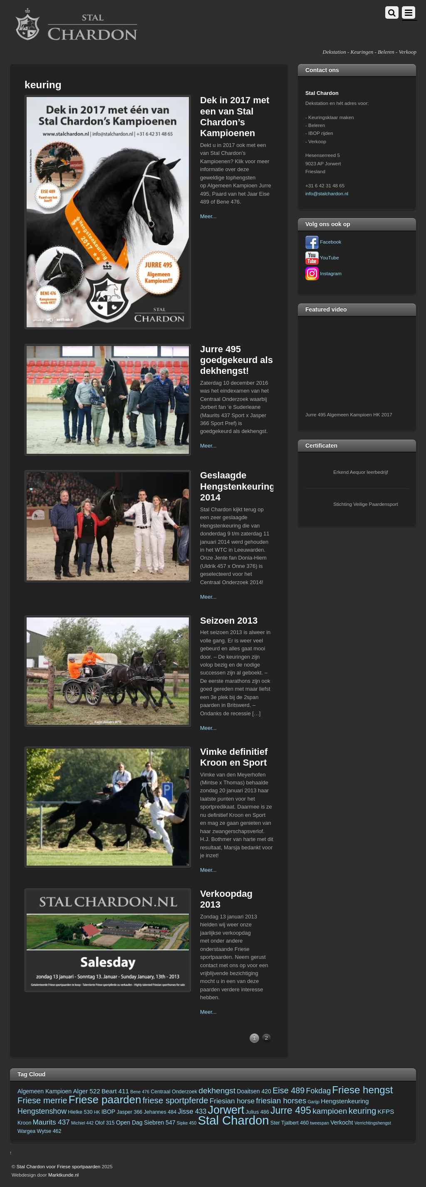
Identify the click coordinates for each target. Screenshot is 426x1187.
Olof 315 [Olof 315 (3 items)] (104, 1123)
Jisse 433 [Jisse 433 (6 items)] (192, 1111)
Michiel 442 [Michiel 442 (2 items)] (82, 1122)
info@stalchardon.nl (326, 193)
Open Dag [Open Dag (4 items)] (129, 1122)
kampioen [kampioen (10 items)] (329, 1111)
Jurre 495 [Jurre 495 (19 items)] (290, 1110)
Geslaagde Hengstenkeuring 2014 (237, 486)
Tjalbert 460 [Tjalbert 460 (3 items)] (295, 1123)
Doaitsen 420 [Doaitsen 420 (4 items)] (254, 1091)
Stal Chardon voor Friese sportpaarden (59, 1166)
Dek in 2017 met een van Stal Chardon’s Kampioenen (234, 116)
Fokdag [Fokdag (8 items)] (318, 1091)
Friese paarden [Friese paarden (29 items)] (105, 1099)
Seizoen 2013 (229, 620)
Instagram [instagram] (323, 273)
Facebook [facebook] (323, 241)
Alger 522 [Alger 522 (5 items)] (86, 1091)
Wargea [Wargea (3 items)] (26, 1131)
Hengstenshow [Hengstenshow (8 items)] (42, 1111)
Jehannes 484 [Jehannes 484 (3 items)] (160, 1112)
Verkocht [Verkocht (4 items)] (341, 1122)
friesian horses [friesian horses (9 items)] (281, 1100)
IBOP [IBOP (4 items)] (109, 1111)
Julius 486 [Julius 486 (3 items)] (257, 1112)
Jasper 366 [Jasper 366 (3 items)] (129, 1112)
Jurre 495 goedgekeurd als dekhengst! (236, 360)
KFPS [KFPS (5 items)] (386, 1111)
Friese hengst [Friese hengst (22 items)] (362, 1089)
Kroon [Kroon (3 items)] (24, 1123)
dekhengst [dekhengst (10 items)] (216, 1090)
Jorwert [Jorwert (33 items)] (226, 1110)
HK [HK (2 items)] (97, 1112)
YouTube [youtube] (322, 257)
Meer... (208, 216)
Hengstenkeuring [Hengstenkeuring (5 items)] (345, 1101)
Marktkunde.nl (63, 1174)
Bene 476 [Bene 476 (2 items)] (139, 1091)
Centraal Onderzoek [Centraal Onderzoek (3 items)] (174, 1092)
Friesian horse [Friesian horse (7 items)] (232, 1101)
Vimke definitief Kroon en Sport (233, 757)
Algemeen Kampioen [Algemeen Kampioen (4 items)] (44, 1091)
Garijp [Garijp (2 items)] (314, 1101)
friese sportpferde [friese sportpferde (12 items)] (175, 1100)
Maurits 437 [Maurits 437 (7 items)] (51, 1122)
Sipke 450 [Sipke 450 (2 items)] (186, 1122)
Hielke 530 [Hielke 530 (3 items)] (80, 1112)
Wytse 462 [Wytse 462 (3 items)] (49, 1131)
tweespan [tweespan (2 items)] (319, 1122)
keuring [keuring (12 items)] (362, 1110)
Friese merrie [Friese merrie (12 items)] (42, 1100)
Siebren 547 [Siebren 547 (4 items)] (160, 1122)
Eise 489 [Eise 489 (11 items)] (288, 1090)
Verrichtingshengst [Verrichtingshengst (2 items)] (372, 1122)
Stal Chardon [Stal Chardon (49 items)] (233, 1120)
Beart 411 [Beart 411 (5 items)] (115, 1091)
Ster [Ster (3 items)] (275, 1123)
